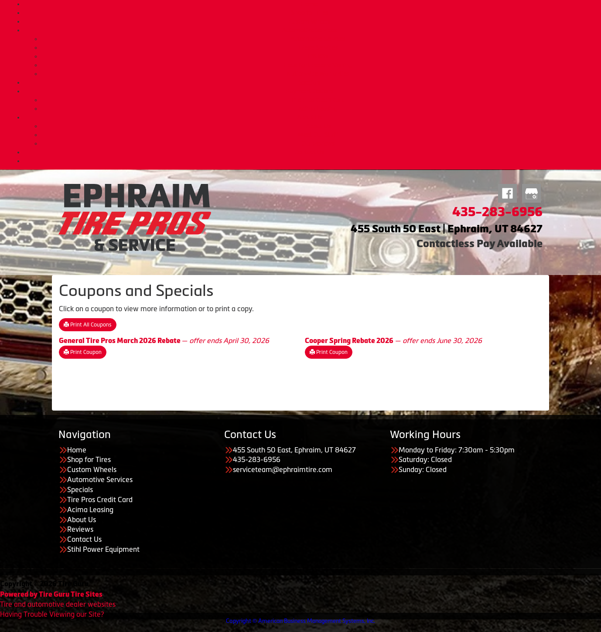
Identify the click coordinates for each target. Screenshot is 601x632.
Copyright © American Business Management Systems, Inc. (300, 621)
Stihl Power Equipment (103, 549)
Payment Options (309, 91)
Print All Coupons (88, 325)
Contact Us (309, 152)
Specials (309, 82)
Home (309, 3)
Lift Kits (318, 56)
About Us (309, 117)
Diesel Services (318, 47)
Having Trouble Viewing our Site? (52, 614)
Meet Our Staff (318, 134)
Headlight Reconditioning (318, 64)
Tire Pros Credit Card (318, 99)
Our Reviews (318, 143)
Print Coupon (83, 352)
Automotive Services (309, 30)
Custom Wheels (309, 21)
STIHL (309, 160)
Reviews (80, 529)
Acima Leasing (318, 108)
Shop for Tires (309, 12)
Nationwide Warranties (318, 73)
